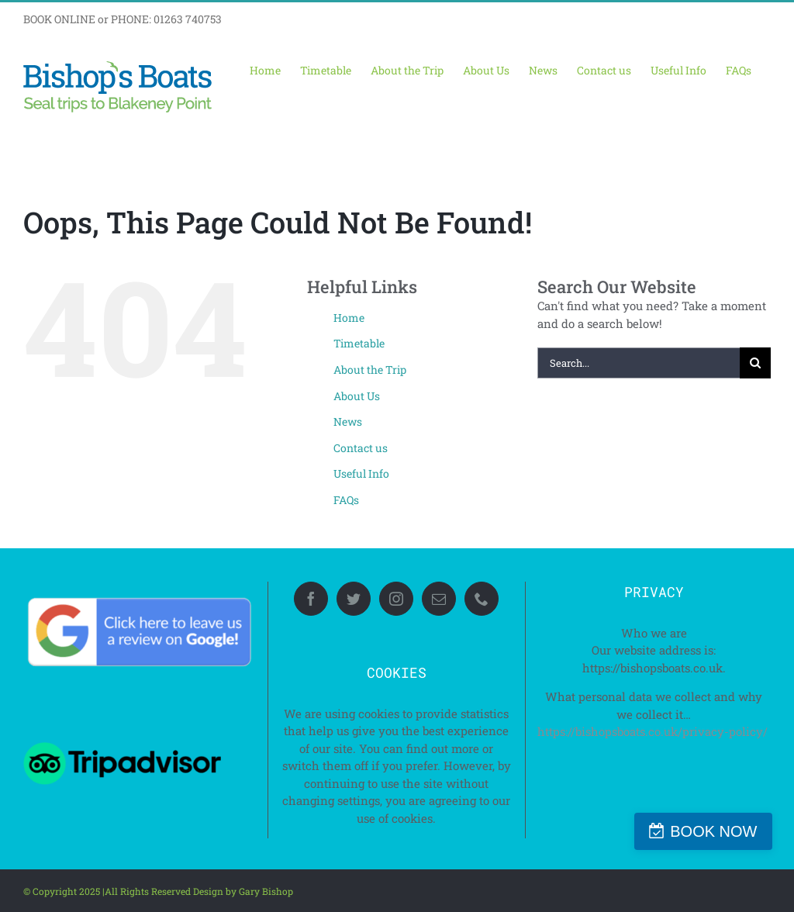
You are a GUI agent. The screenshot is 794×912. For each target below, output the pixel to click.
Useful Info (361, 473)
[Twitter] (354, 599)
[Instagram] (396, 599)
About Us (356, 396)
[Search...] (638, 362)
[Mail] (439, 599)
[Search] (755, 362)
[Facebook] (311, 599)
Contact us (360, 447)
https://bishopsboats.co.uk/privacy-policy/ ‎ (654, 731)
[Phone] (481, 599)
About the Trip (369, 369)
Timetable (359, 343)
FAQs (346, 499)
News (347, 421)
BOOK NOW (719, 831)
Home (348, 317)
